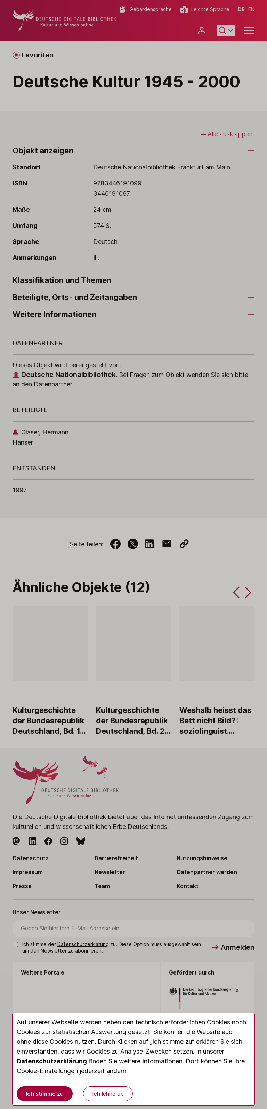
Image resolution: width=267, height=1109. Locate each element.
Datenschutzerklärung (52, 1061)
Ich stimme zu (45, 1093)
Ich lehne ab (108, 1093)
